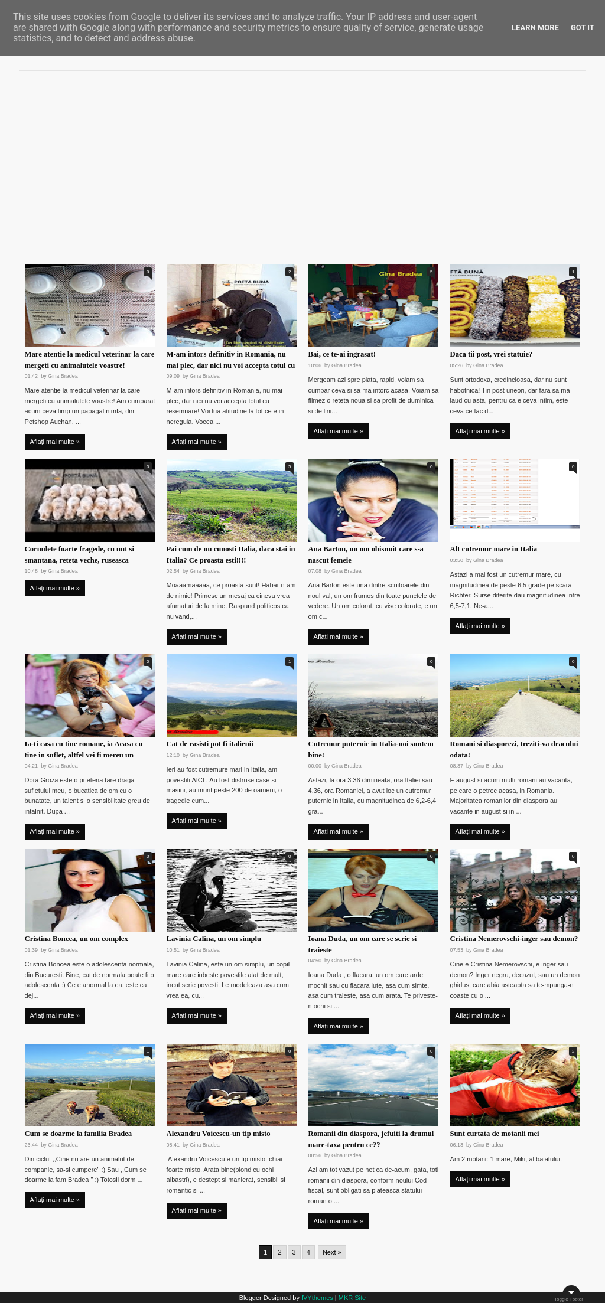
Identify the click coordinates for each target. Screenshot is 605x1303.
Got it (582, 27)
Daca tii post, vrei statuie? (491, 354)
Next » (332, 1252)
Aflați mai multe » (55, 441)
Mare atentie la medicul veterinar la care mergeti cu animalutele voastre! (90, 360)
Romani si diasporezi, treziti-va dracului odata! (514, 749)
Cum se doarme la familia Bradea (78, 1133)
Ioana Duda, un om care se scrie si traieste (362, 944)
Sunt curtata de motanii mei (494, 1133)
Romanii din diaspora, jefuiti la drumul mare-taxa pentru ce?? (371, 1139)
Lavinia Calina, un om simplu (214, 939)
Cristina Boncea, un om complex (76, 939)
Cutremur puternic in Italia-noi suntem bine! (371, 749)
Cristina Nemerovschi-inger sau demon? (514, 939)
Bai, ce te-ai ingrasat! (342, 354)
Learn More (535, 27)
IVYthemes (317, 1297)
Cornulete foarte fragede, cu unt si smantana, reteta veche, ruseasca (79, 554)
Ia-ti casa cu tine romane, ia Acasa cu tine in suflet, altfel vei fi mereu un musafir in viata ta (84, 755)
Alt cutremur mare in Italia (493, 549)
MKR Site (352, 1297)
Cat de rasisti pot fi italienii (210, 744)
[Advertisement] (302, 162)
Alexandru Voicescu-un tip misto (219, 1133)
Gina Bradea (63, 376)
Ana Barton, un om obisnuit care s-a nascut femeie (366, 554)
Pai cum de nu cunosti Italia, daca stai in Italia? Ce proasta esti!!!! (231, 554)
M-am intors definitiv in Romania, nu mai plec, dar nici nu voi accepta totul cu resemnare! (231, 365)
